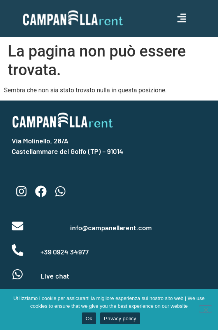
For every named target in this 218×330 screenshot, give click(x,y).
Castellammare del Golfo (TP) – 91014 (67, 151)
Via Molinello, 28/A (40, 140)
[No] (205, 308)
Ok (89, 318)
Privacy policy (120, 318)
